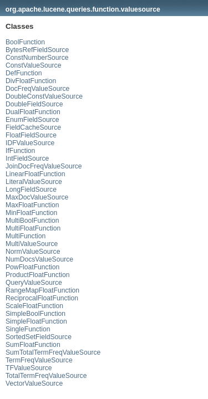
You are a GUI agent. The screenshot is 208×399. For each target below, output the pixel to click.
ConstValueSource (33, 65)
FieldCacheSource (33, 127)
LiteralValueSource (34, 182)
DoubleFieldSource (34, 104)
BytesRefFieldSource (37, 50)
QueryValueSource (34, 283)
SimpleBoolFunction (35, 314)
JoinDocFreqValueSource (44, 166)
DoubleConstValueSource (44, 96)
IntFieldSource (27, 158)
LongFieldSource (31, 189)
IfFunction (20, 151)
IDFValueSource (30, 143)
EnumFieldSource (32, 120)
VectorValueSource (34, 383)
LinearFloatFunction (35, 174)
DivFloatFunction (31, 81)
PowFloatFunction (32, 267)
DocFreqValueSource (37, 89)
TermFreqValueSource (39, 360)
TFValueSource (29, 368)
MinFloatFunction (31, 213)
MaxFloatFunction (32, 205)
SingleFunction (28, 329)
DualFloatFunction (33, 112)
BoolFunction (25, 42)
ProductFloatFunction (38, 275)
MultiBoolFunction (32, 220)
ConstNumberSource (37, 58)
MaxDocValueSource (37, 197)
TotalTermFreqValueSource (46, 376)
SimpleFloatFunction (36, 321)
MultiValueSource (32, 244)
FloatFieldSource (31, 135)
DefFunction (24, 73)
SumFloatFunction (33, 345)
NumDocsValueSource (39, 259)
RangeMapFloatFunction (42, 290)
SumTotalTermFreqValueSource (53, 352)
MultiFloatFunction (33, 228)
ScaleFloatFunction (34, 306)
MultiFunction (25, 236)
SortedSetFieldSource (39, 337)
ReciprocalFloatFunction (42, 298)
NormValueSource (33, 251)
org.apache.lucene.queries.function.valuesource (83, 9)
